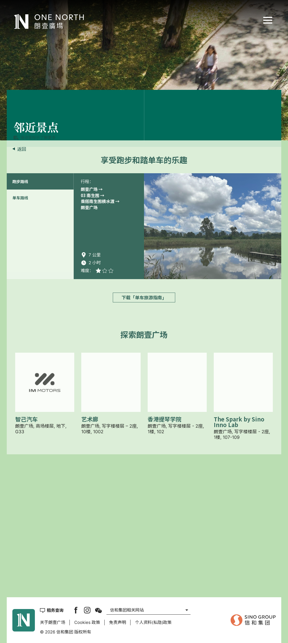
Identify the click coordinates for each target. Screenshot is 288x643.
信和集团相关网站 (127, 610)
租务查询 (55, 610)
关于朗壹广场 (52, 622)
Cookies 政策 (87, 622)
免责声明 (117, 622)
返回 (21, 149)
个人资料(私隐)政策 (153, 622)
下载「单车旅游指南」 (144, 439)
